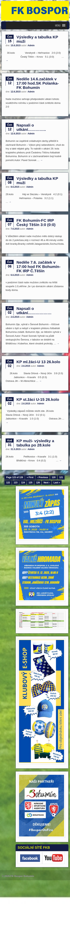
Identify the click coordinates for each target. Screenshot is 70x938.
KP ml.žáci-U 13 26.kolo (38, 362)
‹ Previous (42, 477)
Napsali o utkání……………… (34, 310)
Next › (46, 482)
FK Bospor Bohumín (22, 876)
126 (38, 482)
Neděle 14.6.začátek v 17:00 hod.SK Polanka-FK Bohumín (37, 83)
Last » (57, 482)
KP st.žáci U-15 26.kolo (37, 399)
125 (30, 482)
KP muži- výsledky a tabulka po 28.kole (35, 443)
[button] (57, 25)
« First (30, 477)
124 (23, 482)
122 (8, 482)
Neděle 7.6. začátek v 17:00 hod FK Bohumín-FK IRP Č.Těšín (38, 266)
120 (53, 477)
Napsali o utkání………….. (31, 127)
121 (61, 477)
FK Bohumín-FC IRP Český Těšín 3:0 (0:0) (35, 222)
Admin (31, 45)
